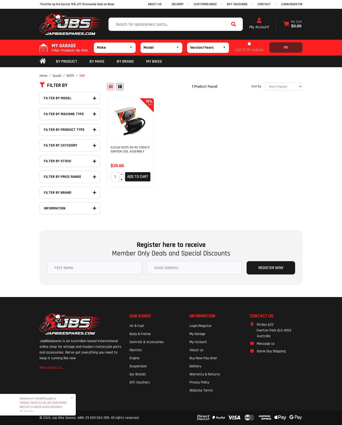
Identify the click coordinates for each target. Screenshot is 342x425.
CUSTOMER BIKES (205, 4)
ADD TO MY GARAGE (249, 49)
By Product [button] (66, 61)
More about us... (52, 367)
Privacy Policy (199, 382)
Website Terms (201, 390)
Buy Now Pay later (203, 358)
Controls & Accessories (147, 342)
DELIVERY (178, 4)
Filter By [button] (54, 85)
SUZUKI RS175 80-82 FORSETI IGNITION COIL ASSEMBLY (130, 149)
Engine (135, 358)
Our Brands (138, 374)
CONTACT (264, 4)
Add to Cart (137, 176)
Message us (266, 343)
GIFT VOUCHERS (237, 4)
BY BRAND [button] (125, 61)
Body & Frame (140, 333)
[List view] (119, 86)
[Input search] (167, 24)
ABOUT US (155, 4)
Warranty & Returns (204, 374)
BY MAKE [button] (97, 61)
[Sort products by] (283, 86)
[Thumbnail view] (110, 86)
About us (196, 350)
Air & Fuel (137, 325)
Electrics (136, 350)
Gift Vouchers (140, 382)
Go (286, 47)
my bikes (154, 61)
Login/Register (291, 4)
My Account (259, 24)
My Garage (197, 333)
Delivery (195, 366)
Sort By (256, 86)
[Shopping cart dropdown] (292, 24)
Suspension (138, 366)
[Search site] (235, 24)
